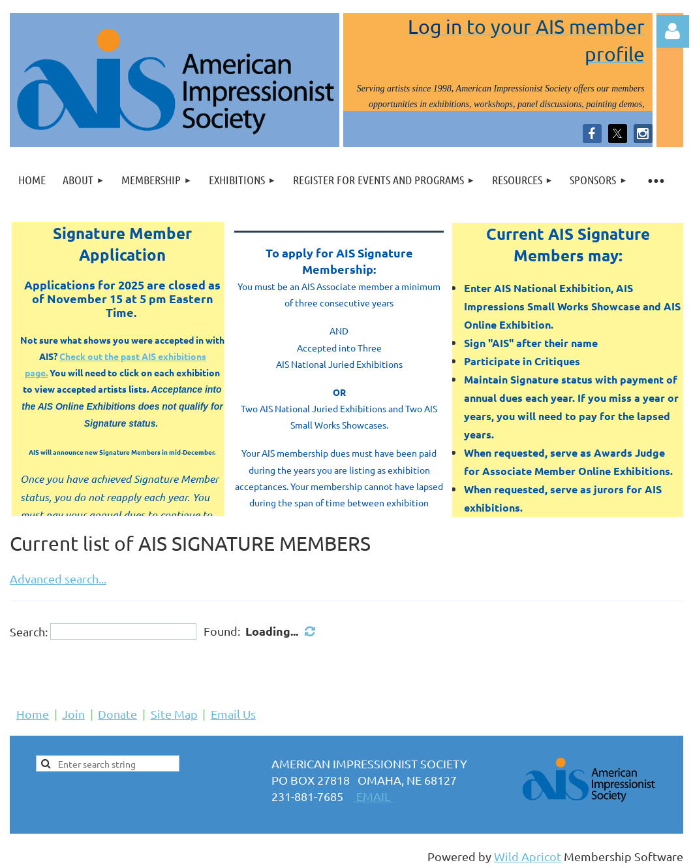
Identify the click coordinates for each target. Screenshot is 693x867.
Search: (29, 631)
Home (32, 714)
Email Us (233, 714)
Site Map (174, 714)
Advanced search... (58, 578)
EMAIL (373, 796)
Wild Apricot (527, 856)
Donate (117, 714)
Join (73, 714)
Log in (672, 31)
